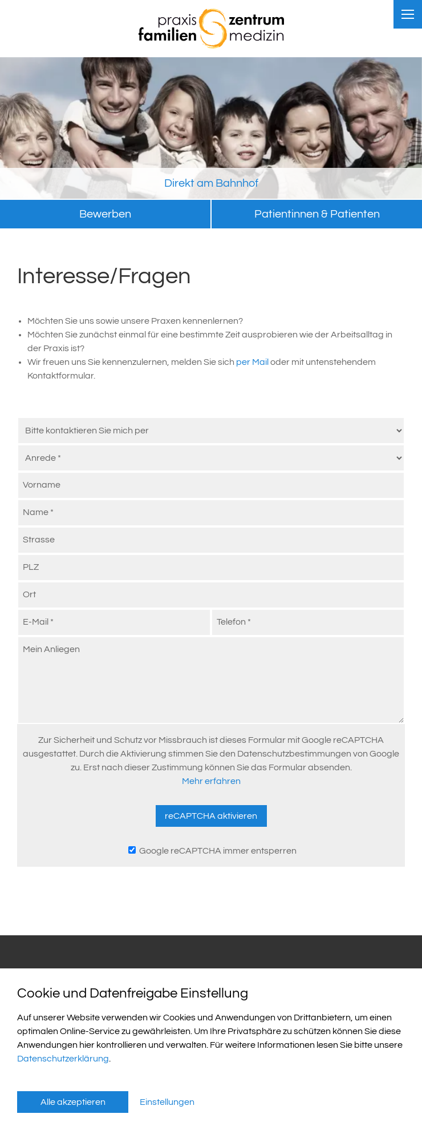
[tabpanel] (211, 128)
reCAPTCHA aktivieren (211, 816)
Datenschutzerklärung (63, 1058)
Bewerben (105, 214)
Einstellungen (167, 1102)
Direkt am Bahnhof (211, 183)
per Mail (253, 362)
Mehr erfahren (211, 781)
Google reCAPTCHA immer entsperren (212, 850)
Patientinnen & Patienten (317, 214)
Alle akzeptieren (72, 1102)
